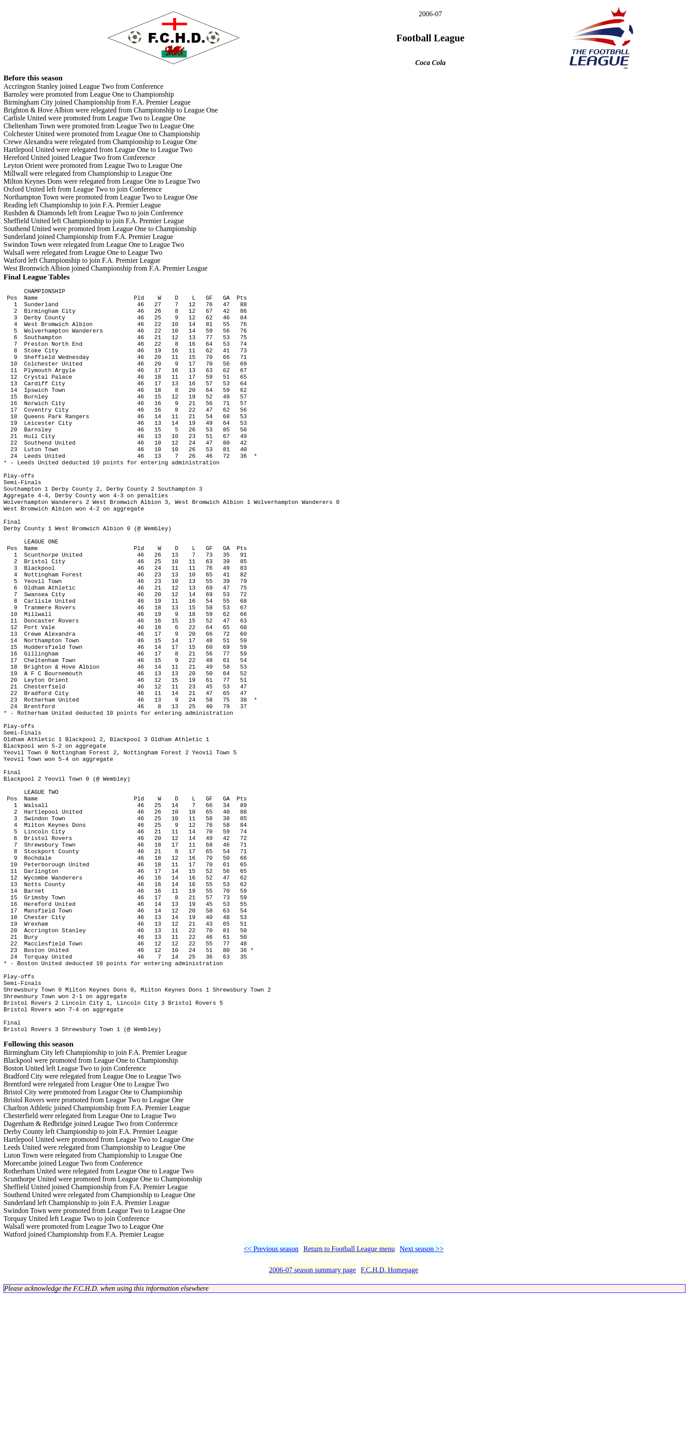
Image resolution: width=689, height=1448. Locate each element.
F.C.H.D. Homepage (389, 1421)
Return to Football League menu (349, 1400)
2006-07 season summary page (312, 1421)
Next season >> (422, 1400)
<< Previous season (271, 1400)
